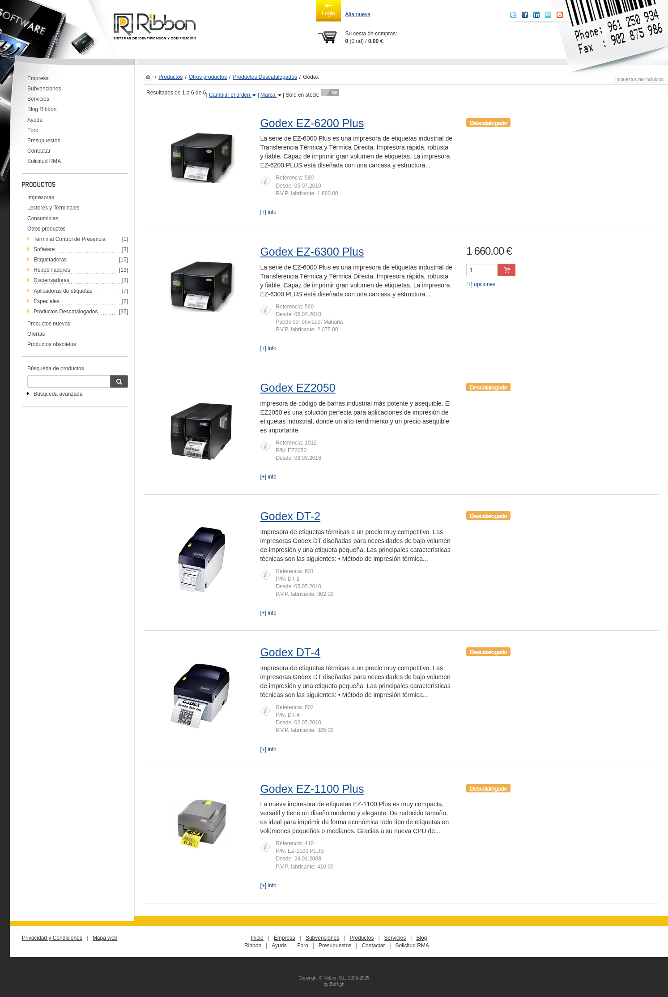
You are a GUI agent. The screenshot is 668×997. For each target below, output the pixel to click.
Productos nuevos (48, 324)
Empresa (38, 78)
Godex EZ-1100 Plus (312, 789)
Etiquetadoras (50, 260)
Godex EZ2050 (297, 387)
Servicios (38, 99)
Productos (170, 77)
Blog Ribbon (41, 109)
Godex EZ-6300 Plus (312, 251)
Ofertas (36, 334)
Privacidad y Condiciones (52, 938)
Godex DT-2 (290, 516)
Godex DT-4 (290, 652)
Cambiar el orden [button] (232, 95)
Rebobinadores (52, 270)
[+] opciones (480, 284)
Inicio (257, 938)
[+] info (268, 212)
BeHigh (337, 984)
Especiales (47, 301)
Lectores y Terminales (53, 208)
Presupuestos (43, 140)
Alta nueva (358, 14)
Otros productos (46, 229)
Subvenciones (44, 89)
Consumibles (42, 218)
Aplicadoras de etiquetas (63, 291)
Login (328, 9)
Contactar (39, 151)
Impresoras (40, 197)
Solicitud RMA (44, 161)
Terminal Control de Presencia (70, 239)
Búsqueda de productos (55, 368)
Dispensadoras (51, 280)
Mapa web (105, 938)
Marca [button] (270, 95)
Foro (32, 130)
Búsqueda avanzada (58, 394)
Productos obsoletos (51, 344)
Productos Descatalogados (265, 77)
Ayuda (35, 120)
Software (44, 249)
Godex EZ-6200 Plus (312, 123)
